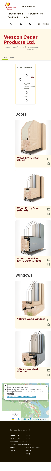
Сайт (26, 97)
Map (12, 57)
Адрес (20, 67)
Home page (12, 436)
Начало (7, 47)
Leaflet (16, 419)
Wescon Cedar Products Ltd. (33, 48)
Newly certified (15, 14)
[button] (46, 386)
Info (5, 57)
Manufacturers (35, 14)
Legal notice (27, 436)
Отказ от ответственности (27, 445)
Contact (20, 441)
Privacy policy (27, 452)
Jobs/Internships (20, 444)
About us (20, 436)
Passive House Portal (12, 448)
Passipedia (12, 441)
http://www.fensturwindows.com (21, 397)
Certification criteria (18, 17)
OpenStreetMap (32, 419)
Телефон (28, 67)
